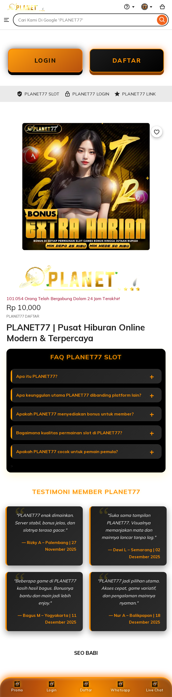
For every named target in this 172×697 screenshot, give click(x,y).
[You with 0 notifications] (147, 6)
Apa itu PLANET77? (37, 376)
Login (52, 686)
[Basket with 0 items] (162, 6)
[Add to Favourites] (156, 131)
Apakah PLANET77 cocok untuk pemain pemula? (67, 451)
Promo (17, 686)
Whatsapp (120, 686)
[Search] (162, 19)
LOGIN (45, 60)
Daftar (86, 686)
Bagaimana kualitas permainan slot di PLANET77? (69, 432)
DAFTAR (126, 60)
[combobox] (84, 19)
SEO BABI (86, 653)
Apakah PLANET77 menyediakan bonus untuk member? (75, 414)
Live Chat (154, 686)
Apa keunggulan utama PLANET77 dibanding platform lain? (78, 395)
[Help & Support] (129, 6)
